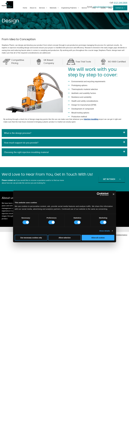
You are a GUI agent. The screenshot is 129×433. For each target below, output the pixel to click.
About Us (33, 8)
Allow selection (65, 237)
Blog (110, 8)
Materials (53, 8)
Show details (104, 231)
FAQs (94, 8)
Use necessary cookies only (31, 237)
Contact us (119, 8)
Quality (103, 8)
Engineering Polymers (69, 8)
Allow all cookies (98, 237)
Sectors (84, 8)
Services (42, 8)
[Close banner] (113, 194)
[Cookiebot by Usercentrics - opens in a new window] (98, 194)
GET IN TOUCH (109, 179)
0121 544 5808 (120, 2)
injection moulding (91, 119)
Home (25, 8)
